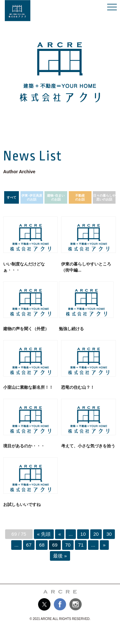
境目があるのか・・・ (24, 446)
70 (68, 545)
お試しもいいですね (22, 504)
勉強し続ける (71, 328)
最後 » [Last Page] (60, 555)
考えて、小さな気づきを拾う (88, 446)
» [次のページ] (104, 545)
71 (81, 545)
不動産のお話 (80, 197)
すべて (11, 197)
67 (29, 545)
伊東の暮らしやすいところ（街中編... (86, 267)
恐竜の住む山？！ (77, 387)
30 (109, 534)
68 (41, 545)
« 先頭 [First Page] (44, 534)
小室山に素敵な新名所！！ (28, 387)
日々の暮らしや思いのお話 (104, 197)
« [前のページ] (59, 534)
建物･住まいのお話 (56, 197)
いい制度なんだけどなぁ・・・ (24, 267)
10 (83, 534)
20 (96, 534)
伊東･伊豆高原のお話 (31, 197)
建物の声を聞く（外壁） (26, 328)
